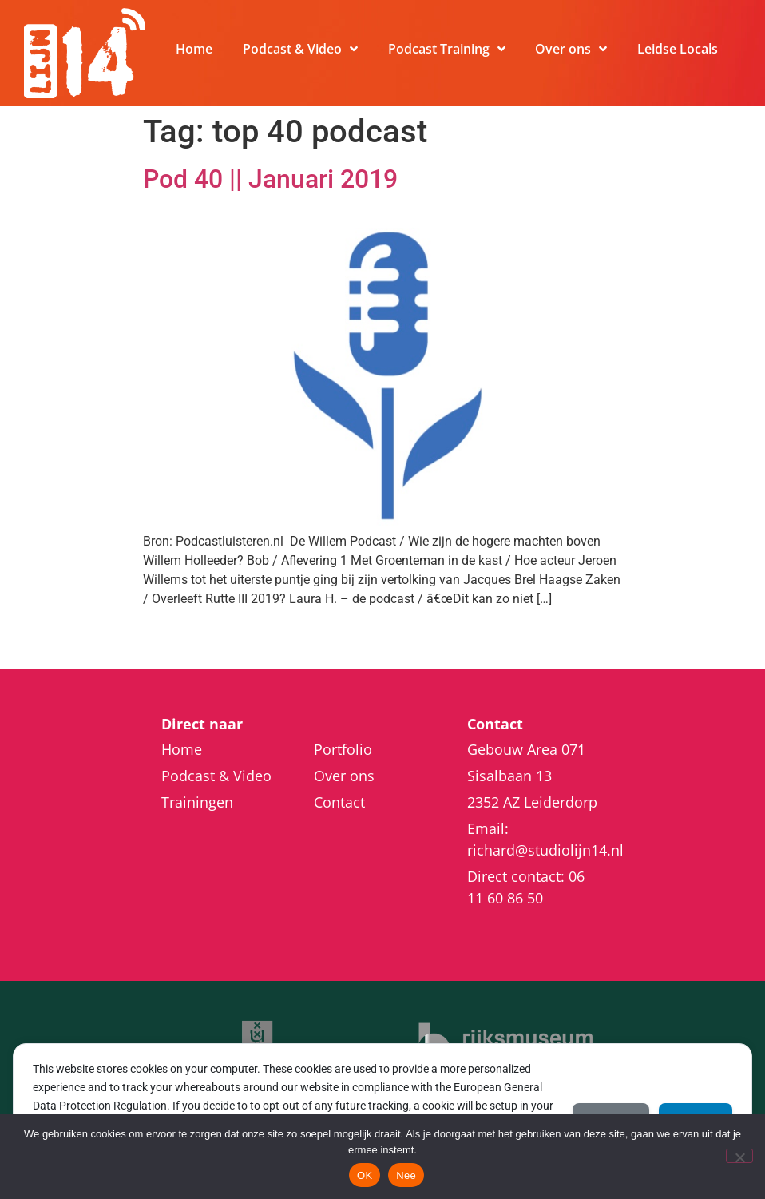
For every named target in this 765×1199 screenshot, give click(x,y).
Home (194, 49)
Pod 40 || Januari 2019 (270, 179)
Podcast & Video (300, 49)
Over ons (571, 49)
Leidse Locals (677, 49)
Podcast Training (446, 49)
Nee (406, 1175)
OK (364, 1175)
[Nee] (739, 1156)
